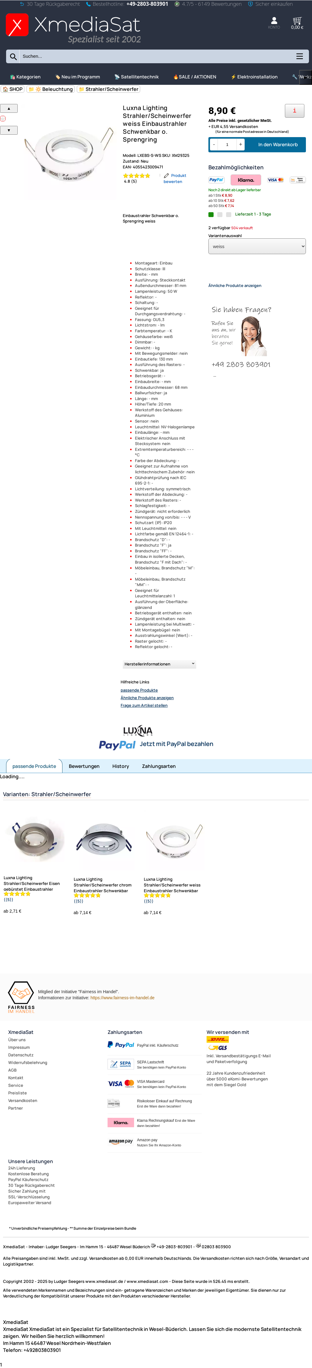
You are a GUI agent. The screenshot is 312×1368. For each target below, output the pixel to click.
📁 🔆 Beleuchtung (50, 89)
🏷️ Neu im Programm (77, 77)
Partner (15, 1108)
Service (15, 1085)
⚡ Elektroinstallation (254, 77)
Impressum (19, 1047)
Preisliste (17, 1093)
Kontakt (15, 1077)
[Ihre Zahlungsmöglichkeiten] (294, 111)
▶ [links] (305, 77)
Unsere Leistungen (30, 1161)
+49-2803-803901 (147, 3)
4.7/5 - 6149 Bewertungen (208, 3)
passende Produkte (139, 690)
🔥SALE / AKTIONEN (194, 77)
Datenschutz (21, 1055)
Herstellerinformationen (147, 664)
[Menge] (227, 144)
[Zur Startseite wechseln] (73, 44)
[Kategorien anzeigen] (299, 58)
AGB (12, 1070)
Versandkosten (22, 1100)
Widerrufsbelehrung (27, 1062)
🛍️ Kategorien (25, 77)
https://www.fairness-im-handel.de (122, 997)
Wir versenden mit (228, 1032)
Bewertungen (84, 766)
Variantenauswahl (225, 235)
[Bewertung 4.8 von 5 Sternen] (139, 178)
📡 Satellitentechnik (136, 77)
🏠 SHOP (12, 89)
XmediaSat (21, 1032)
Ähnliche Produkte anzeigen (147, 697)
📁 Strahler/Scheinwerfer (108, 89)
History (120, 766)
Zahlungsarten (159, 766)
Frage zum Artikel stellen (144, 705)
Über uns (17, 1039)
